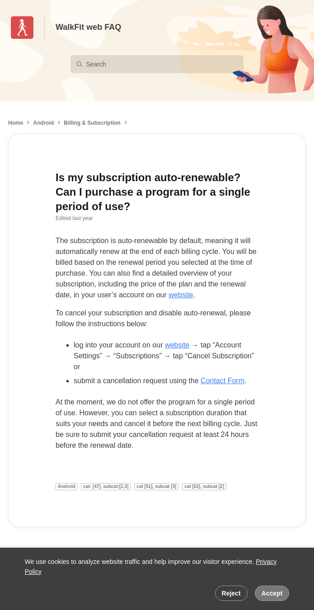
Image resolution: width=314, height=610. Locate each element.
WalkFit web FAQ (88, 27)
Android (43, 123)
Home (15, 123)
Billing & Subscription (92, 123)
